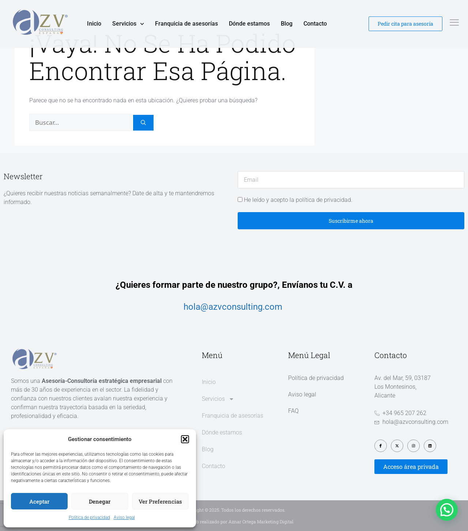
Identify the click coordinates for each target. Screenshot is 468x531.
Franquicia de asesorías (186, 23)
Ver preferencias (160, 501)
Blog (286, 23)
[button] (185, 439)
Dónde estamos (249, 23)
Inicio (94, 23)
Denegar (99, 501)
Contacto (315, 23)
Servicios (128, 23)
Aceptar (39, 501)
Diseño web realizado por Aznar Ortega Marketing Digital (234, 521)
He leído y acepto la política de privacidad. (298, 199)
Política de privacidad (89, 517)
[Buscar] (143, 123)
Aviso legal (124, 517)
